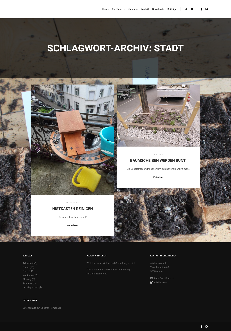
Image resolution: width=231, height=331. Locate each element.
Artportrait (28, 263)
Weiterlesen (72, 225)
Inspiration (28, 275)
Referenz (27, 283)
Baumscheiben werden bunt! (158, 160)
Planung (27, 279)
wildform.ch (158, 282)
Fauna (26, 267)
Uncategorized (30, 287)
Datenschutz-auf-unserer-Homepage (42, 307)
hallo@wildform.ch (162, 278)
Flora (25, 271)
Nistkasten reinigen (72, 208)
